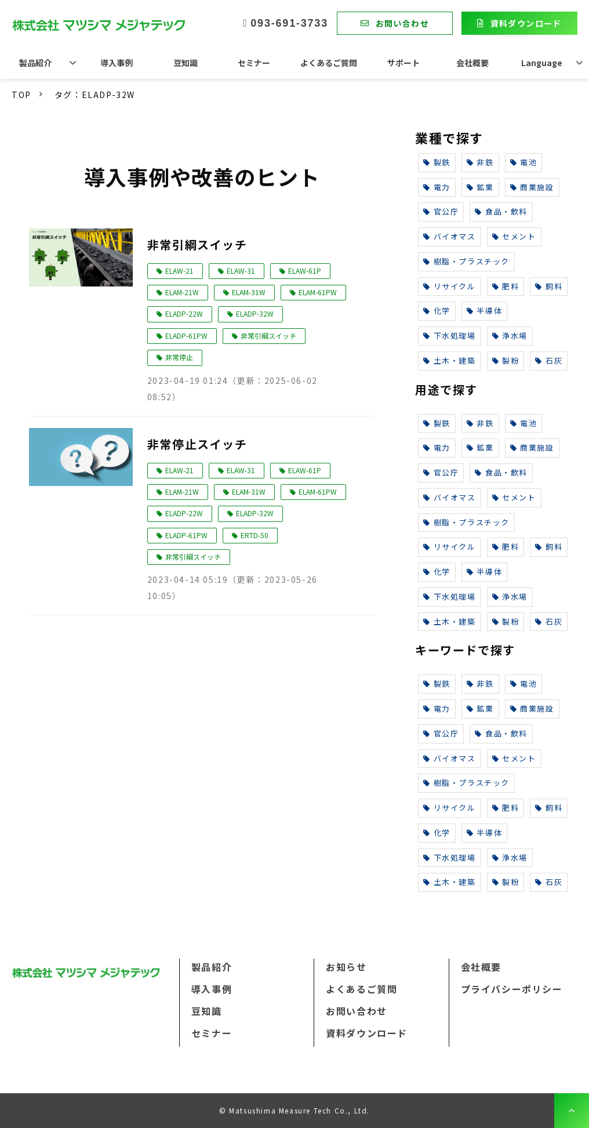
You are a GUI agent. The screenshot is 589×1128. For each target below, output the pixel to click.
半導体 (484, 310)
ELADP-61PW (186, 335)
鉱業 (480, 187)
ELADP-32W (255, 313)
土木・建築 (449, 360)
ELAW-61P (304, 270)
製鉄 (436, 162)
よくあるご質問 (328, 62)
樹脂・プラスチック (466, 261)
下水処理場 (449, 335)
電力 (436, 187)
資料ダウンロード (526, 23)
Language (541, 62)
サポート (403, 62)
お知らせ (346, 967)
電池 (523, 162)
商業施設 (532, 187)
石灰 (548, 360)
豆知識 (185, 62)
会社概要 (472, 62)
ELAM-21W (182, 292)
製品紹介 (35, 62)
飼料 (548, 286)
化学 (436, 310)
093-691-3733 (289, 23)
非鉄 (480, 162)
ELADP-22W (184, 313)
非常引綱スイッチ (197, 244)
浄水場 (510, 335)
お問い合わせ (402, 23)
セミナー (254, 62)
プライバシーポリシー (512, 989)
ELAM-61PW (318, 292)
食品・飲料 (501, 211)
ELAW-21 (179, 270)
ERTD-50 (254, 535)
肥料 (505, 286)
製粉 (505, 360)
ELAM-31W (249, 292)
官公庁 (441, 211)
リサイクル (449, 286)
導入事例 (116, 62)
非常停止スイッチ (197, 444)
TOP (21, 94)
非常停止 (179, 357)
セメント (514, 236)
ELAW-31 (241, 270)
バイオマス (449, 236)
